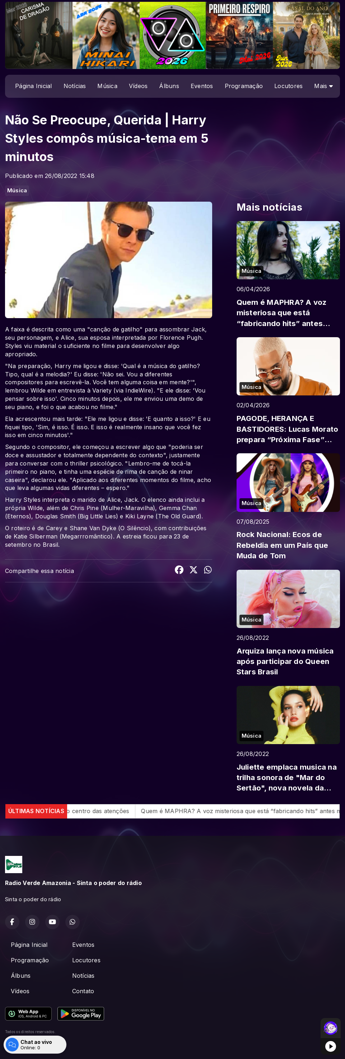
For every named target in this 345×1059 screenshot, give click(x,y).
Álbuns (169, 86)
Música (107, 86)
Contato (83, 991)
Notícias (75, 86)
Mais (323, 86)
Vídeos (138, 86)
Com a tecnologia (30, 1045)
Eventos (202, 86)
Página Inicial (33, 86)
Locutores (288, 86)
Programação (244, 86)
